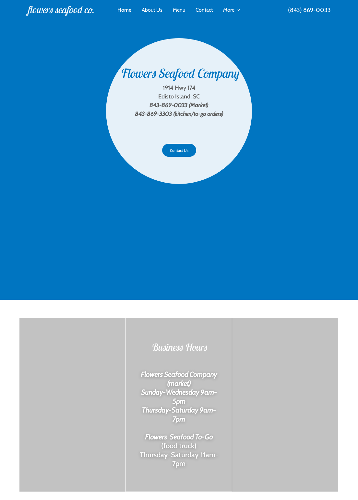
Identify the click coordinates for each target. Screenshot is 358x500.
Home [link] (124, 10)
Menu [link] (179, 10)
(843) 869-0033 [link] (309, 10)
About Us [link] (152, 10)
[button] (232, 10)
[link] (65, 11)
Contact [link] (204, 10)
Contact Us (179, 150)
